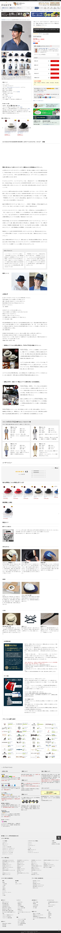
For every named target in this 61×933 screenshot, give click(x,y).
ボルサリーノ (15, 10)
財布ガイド (42, 10)
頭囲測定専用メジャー (36, 916)
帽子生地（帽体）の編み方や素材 (8, 910)
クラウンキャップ (25, 752)
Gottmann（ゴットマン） (7, 873)
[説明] (19, 105)
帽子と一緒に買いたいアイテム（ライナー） (43, 46)
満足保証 (34, 903)
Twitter (49, 912)
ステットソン (54, 723)
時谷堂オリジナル (10, 745)
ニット (29, 846)
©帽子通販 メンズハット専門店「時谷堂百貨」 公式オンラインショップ (30, 932)
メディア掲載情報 (20, 906)
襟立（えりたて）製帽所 (47, 867)
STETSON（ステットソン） (7, 864)
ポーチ (4, 893)
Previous (2, 36)
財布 (3, 880)
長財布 (4, 882)
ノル (37, 738)
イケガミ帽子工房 (34, 873)
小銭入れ (4, 888)
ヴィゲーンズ (24, 730)
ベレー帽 (29, 848)
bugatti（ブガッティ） (35, 867)
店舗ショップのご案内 (36, 913)
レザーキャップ (30, 851)
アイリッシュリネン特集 (22, 919)
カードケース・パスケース (7, 892)
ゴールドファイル (54, 745)
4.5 (26, 471)
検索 (37, 7)
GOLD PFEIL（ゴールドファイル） (38, 885)
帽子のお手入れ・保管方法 (7, 907)
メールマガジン (20, 910)
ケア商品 (4, 895)
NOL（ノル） (19, 871)
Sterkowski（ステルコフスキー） (49, 864)
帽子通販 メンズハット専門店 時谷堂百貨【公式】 (10, 835)
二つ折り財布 (5, 883)
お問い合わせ (57, 10)
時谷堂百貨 (3, 19)
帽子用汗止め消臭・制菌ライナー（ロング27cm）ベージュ (48, 48)
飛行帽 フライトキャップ (32, 849)
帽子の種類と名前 (5, 903)
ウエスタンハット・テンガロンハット (9, 848)
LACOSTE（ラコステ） (21, 864)
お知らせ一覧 (50, 906)
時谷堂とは (19, 903)
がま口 (4, 886)
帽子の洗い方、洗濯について (7, 909)
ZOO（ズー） (35, 882)
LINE (49, 916)
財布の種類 (4, 926)
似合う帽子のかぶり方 (6, 906)
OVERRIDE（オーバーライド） (36, 860)
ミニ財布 (4, 885)
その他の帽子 (54, 842)
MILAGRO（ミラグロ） (36, 880)
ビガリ (38, 723)
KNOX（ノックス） (6, 868)
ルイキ (38, 756)
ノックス (38, 727)
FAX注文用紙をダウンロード (48, 124)
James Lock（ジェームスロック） (8, 867)
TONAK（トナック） (47, 863)
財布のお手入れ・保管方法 (7, 923)
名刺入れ (4, 889)
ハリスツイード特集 (21, 920)
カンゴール (9, 738)
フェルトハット (5, 845)
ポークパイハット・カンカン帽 (8, 852)
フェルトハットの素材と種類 (7, 917)
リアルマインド (25, 756)
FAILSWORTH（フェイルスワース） (23, 860)
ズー (52, 752)
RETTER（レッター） (20, 870)
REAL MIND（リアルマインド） (38, 886)
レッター (24, 738)
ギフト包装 (35, 907)
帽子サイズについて (6, 902)
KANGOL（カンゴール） (21, 868)
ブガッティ (24, 745)
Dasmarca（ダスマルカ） (35, 868)
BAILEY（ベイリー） (34, 864)
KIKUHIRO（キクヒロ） (37, 883)
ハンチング (10, 10)
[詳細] (19, 91)
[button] (2, 127)
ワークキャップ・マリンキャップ (33, 852)
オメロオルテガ (8, 19)
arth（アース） (33, 861)
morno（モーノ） (34, 863)
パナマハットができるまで (7, 916)
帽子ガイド (38, 10)
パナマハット (5, 10)
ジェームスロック (25, 727)
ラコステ (24, 734)
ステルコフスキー (10, 752)
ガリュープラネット (55, 738)
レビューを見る (46, 33)
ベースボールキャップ (31, 845)
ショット (38, 734)
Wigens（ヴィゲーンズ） (7, 874)
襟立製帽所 (53, 756)
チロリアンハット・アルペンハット (8, 849)
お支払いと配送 (46, 10)
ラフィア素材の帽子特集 (22, 923)
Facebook (49, 913)
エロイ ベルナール (25, 723)
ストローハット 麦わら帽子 (7, 846)
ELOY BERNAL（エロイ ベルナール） (9, 861)
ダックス (9, 734)
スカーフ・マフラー (18, 883)
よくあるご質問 (52, 10)
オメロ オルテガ (10, 723)
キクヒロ (9, 756)
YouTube (49, 917)
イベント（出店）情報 (21, 907)
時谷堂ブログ (20, 909)
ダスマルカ (38, 745)
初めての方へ (33, 10)
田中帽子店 (53, 734)
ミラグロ (38, 752)
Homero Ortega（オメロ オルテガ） (13, 87)
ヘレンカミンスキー (55, 727)
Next (30, 36)
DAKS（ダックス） (20, 863)
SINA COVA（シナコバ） (35, 874)
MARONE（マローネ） (21, 861)
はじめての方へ (20, 902)
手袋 (16, 882)
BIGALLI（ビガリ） (6, 863)
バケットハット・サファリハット (8, 851)
